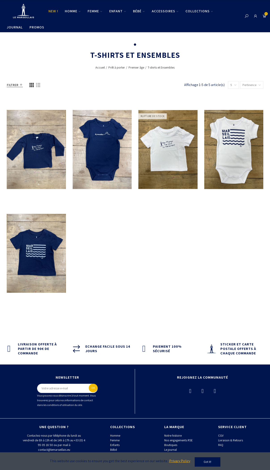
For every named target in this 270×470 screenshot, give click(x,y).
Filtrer (12, 85)
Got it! (207, 462)
